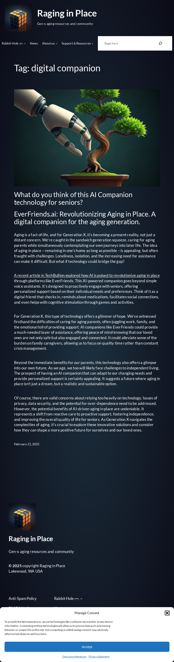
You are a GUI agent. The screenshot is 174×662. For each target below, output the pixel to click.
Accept (87, 647)
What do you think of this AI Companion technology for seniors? (73, 198)
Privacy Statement (99, 656)
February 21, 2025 (26, 444)
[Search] (160, 43)
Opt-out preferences (74, 656)
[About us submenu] (56, 43)
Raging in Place (67, 13)
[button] (167, 613)
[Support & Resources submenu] (92, 43)
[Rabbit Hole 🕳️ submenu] (25, 43)
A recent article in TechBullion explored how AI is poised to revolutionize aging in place (87, 275)
